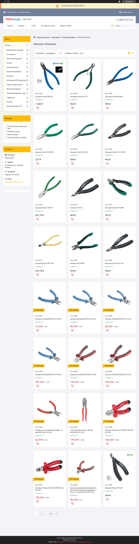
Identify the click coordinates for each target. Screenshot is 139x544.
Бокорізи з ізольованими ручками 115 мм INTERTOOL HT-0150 (48, 431)
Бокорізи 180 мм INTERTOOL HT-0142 (118, 319)
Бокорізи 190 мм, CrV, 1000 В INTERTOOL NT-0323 (49, 489)
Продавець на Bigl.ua (69, 540)
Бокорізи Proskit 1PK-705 (79, 152)
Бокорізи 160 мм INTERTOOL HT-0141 (83, 319)
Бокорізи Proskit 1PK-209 (114, 488)
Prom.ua (79, 538)
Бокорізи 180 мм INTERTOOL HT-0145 (118, 374)
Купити (37, 107)
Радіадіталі (11, 97)
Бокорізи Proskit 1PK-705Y (44, 263)
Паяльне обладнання (14, 59)
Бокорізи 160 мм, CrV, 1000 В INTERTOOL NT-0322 (119, 431)
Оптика (9, 63)
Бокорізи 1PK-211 (76, 208)
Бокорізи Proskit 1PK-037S (44, 152)
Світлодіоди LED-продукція (16, 80)
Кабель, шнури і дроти (14, 84)
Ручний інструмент (68, 37)
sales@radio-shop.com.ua (14, 182)
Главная (10, 26)
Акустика (10, 76)
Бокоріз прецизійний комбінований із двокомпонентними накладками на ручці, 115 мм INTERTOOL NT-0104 (83, 490)
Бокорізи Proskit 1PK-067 (44, 208)
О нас (34, 26)
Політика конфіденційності (82, 542)
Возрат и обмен (65, 26)
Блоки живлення (13, 67)
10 (50, 514)
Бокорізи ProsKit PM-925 (44, 96)
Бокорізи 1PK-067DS (77, 263)
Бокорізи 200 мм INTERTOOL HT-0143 (48, 374)
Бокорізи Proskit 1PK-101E (114, 263)
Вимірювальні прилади (15, 50)
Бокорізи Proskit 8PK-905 (114, 96)
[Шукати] (112, 25)
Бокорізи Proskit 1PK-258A (114, 208)
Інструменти (55, 37)
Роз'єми (9, 102)
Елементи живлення (14, 71)
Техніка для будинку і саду (16, 93)
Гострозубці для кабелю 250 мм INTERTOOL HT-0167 (81, 431)
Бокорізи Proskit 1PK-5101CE (115, 152)
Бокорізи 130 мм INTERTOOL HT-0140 (48, 319)
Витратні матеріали (14, 89)
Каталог (21, 26)
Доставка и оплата (48, 26)
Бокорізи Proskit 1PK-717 (79, 96)
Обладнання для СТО (14, 106)
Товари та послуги (43, 37)
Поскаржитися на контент (65, 542)
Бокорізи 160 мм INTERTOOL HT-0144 (83, 374)
